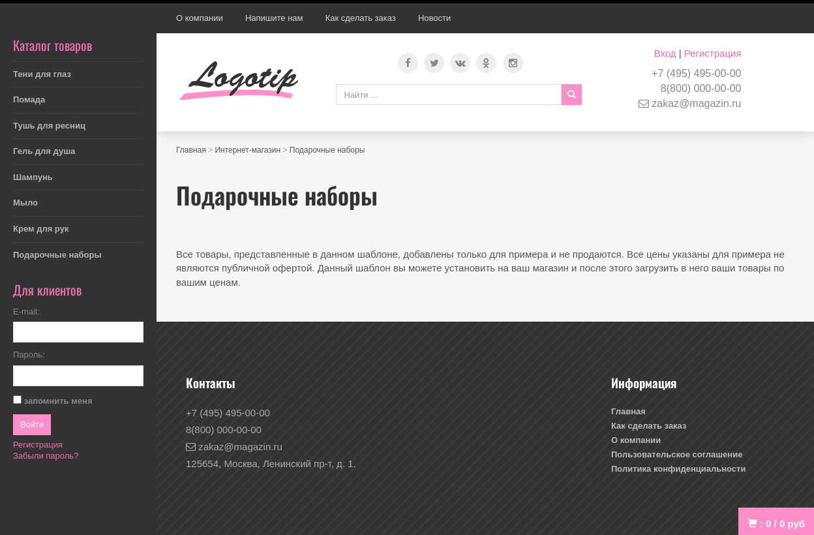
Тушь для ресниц (49, 125)
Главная (191, 150)
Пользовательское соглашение (676, 454)
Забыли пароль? (45, 456)
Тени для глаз (42, 74)
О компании (199, 18)
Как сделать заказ (360, 18)
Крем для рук (40, 229)
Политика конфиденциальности (678, 469)
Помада (29, 99)
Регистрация (713, 53)
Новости (434, 18)
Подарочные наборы (57, 255)
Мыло (25, 202)
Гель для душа (44, 151)
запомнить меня (58, 401)
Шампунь (33, 177)
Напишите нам (274, 18)
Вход (665, 53)
